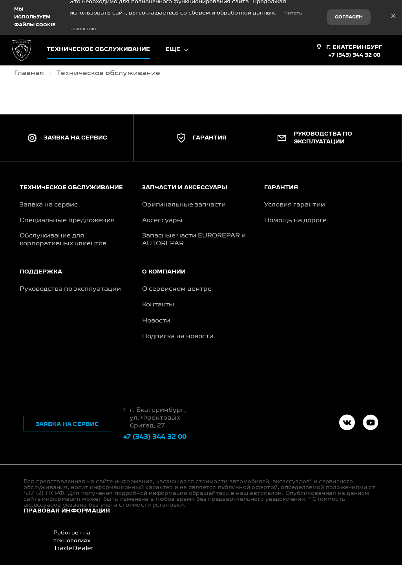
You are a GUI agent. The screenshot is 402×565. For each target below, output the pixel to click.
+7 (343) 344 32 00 (354, 51)
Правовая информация (67, 507)
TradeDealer (73, 545)
